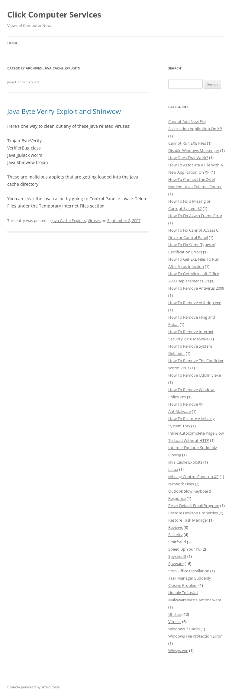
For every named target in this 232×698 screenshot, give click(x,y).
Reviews (175, 527)
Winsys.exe (178, 650)
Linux (173, 469)
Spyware (176, 563)
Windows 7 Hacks (184, 629)
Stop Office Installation (188, 571)
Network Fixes (181, 484)
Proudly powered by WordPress (33, 687)
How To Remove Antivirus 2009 (196, 288)
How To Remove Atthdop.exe (194, 302)
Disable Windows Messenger (193, 150)
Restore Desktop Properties (193, 513)
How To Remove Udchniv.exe (194, 375)
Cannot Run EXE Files (187, 143)
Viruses (94, 220)
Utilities (175, 614)
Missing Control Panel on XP (193, 476)
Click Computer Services (54, 14)
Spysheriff (177, 556)
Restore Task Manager (188, 520)
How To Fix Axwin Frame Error (195, 215)
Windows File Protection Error (195, 636)
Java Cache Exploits (69, 220)
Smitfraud (177, 542)
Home (12, 43)
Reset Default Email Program (193, 505)
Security (175, 534)
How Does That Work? (188, 157)
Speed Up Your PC (184, 549)
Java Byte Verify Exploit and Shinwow (64, 111)
